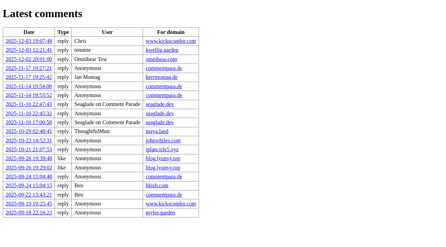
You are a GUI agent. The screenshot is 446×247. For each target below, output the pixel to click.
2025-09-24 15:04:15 (28, 185)
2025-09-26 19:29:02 (28, 167)
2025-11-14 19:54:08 (28, 86)
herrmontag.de (162, 77)
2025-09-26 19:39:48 (28, 158)
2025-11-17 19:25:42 (28, 77)
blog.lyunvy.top (163, 158)
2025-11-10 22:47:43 (28, 104)
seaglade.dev (160, 104)
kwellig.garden (162, 50)
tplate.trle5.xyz (162, 149)
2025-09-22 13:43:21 (28, 195)
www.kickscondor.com (171, 41)
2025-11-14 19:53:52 (28, 95)
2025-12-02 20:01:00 (28, 59)
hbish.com (157, 185)
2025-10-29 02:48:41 (28, 131)
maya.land (157, 131)
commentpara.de (164, 68)
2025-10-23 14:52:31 (28, 140)
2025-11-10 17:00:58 (28, 122)
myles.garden (160, 212)
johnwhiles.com (163, 140)
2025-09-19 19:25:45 (28, 204)
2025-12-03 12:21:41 (28, 50)
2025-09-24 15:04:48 (28, 176)
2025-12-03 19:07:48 (28, 41)
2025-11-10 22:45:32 (28, 113)
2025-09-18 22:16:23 (28, 212)
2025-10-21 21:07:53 (28, 149)
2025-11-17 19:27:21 (28, 68)
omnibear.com (161, 59)
